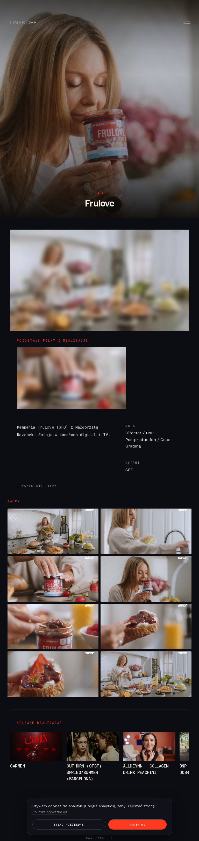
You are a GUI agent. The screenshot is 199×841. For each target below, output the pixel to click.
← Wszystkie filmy (37, 486)
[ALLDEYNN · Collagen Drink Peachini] (149, 760)
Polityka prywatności (50, 811)
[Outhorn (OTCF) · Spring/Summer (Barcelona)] (93, 760)
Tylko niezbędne (55, 824)
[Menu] (186, 22)
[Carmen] (36, 760)
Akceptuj (96, 824)
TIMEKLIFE (23, 22)
